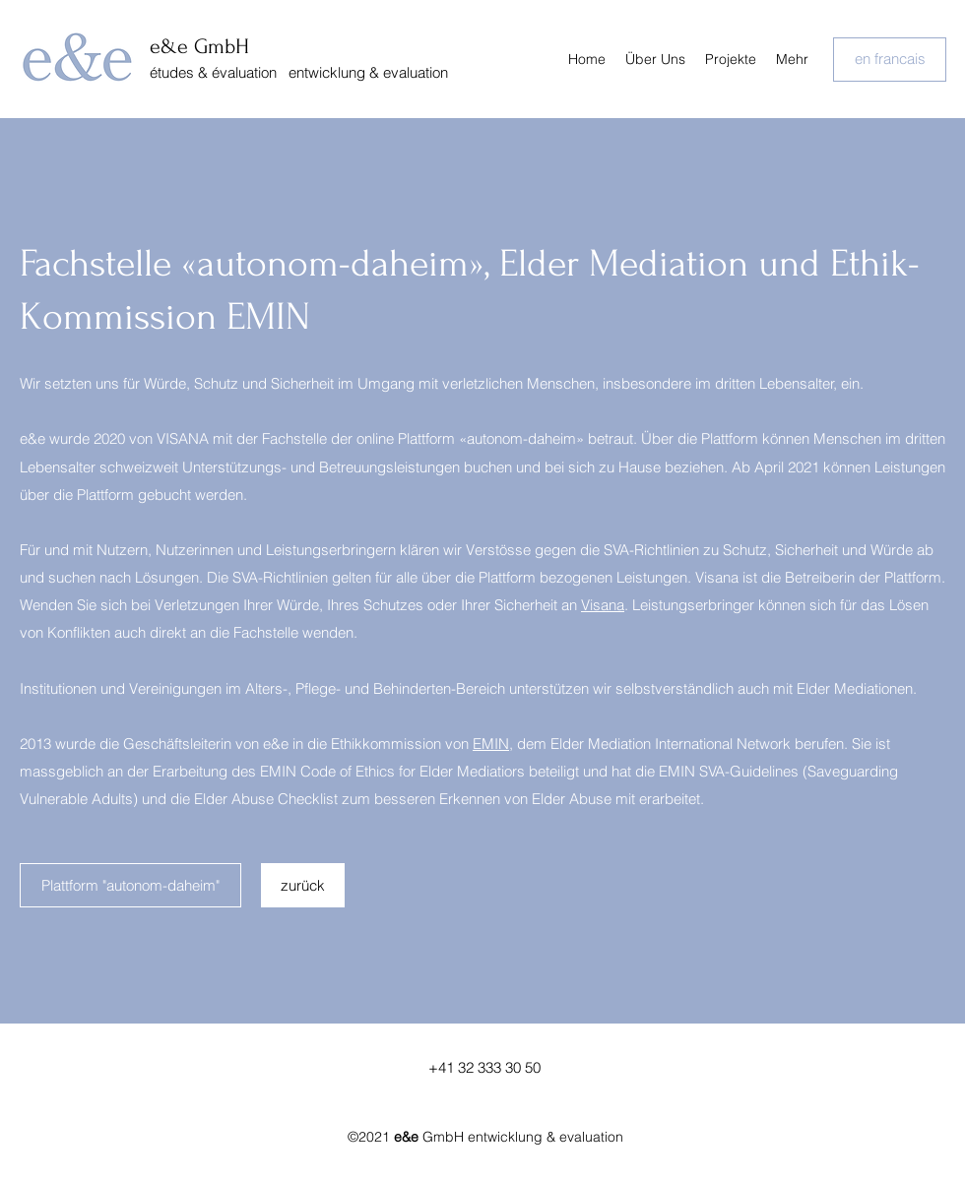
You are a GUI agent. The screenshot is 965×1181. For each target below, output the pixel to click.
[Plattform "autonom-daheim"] (130, 885)
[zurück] (303, 885)
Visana (602, 604)
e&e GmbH (199, 46)
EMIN (491, 743)
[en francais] (889, 59)
